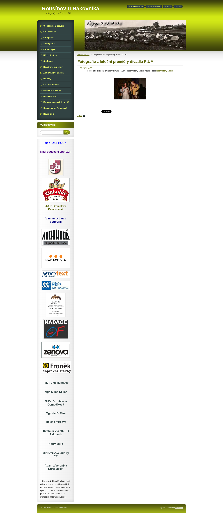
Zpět (79, 115)
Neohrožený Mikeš (164, 71)
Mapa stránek (155, 6)
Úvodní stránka (83, 55)
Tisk (179, 6)
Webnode (179, 508)
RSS (169, 6)
